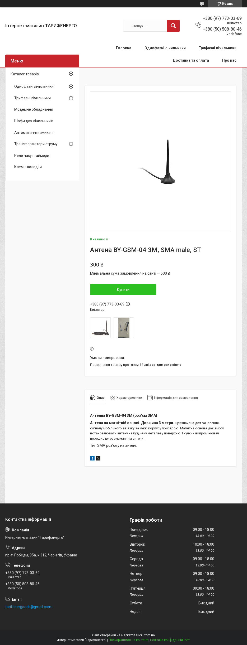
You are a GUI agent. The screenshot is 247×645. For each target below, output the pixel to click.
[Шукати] (173, 26)
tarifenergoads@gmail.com (28, 607)
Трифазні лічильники (217, 48)
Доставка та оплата (191, 60)
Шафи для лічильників (33, 121)
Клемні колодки (28, 167)
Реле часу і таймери (31, 155)
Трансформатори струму (36, 144)
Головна (123, 48)
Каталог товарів (25, 74)
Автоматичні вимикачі (33, 132)
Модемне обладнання (33, 109)
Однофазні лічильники (165, 48)
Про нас (229, 60)
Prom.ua (149, 635)
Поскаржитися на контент (128, 640)
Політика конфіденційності (170, 640)
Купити (123, 290)
